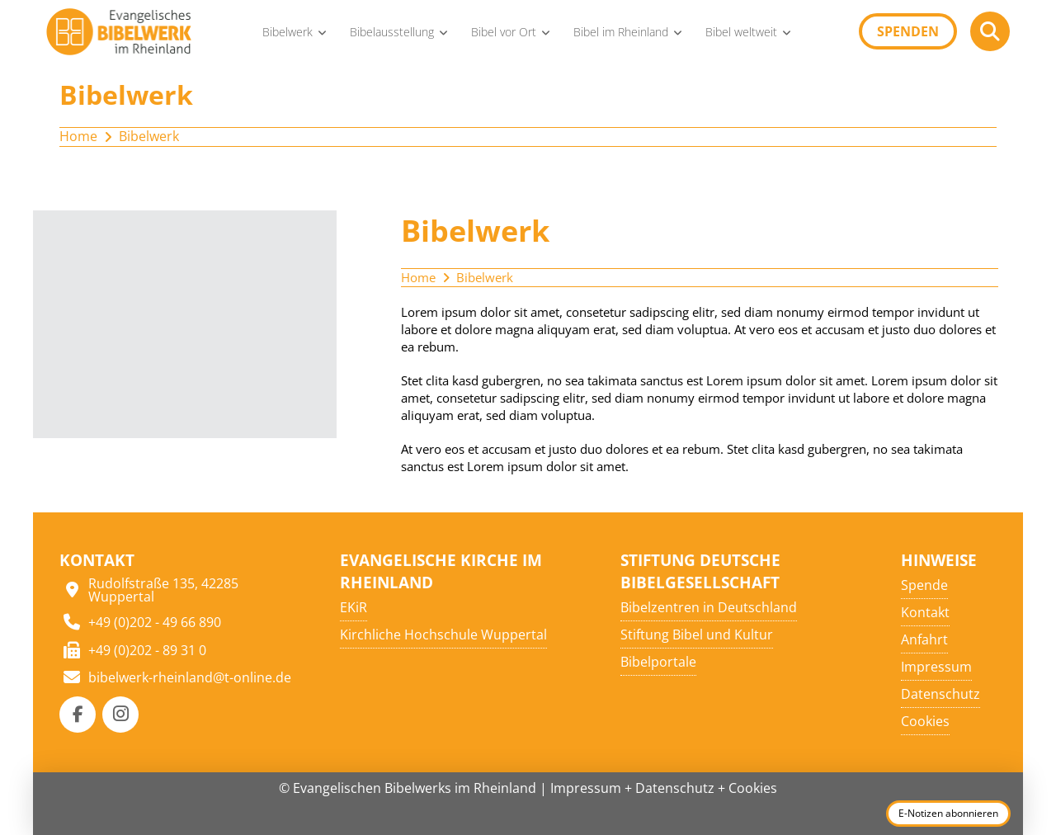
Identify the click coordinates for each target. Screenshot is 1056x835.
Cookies (752, 788)
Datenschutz (674, 788)
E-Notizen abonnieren (948, 813)
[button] (990, 31)
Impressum (585, 788)
